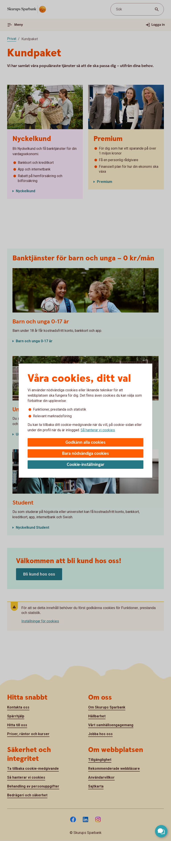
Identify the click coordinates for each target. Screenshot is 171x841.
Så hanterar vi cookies (98, 430)
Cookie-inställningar (85, 464)
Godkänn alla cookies (85, 442)
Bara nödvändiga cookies (85, 453)
